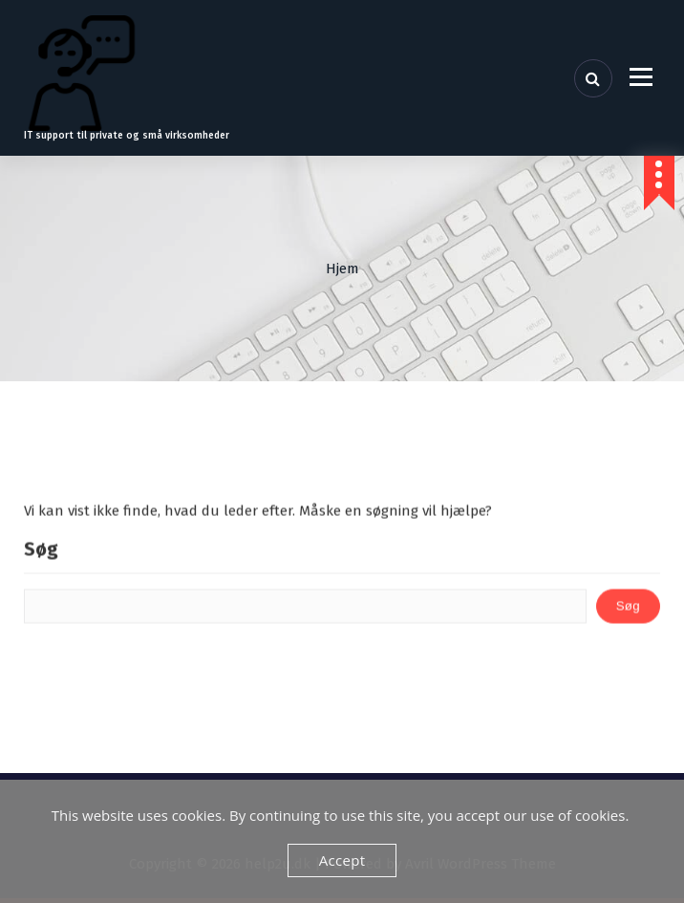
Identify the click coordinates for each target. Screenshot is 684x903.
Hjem (342, 268)
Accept (342, 860)
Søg (41, 561)
